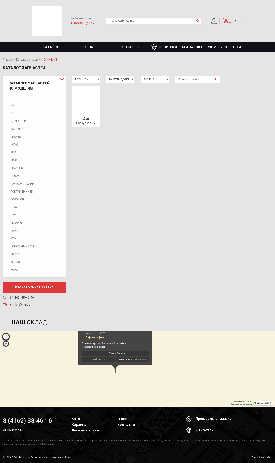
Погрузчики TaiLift (24, 246)
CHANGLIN (17, 168)
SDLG (14, 160)
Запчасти (17, 128)
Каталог (51, 47)
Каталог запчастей (28, 59)
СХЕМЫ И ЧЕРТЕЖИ (224, 47)
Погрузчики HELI (22, 191)
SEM (13, 152)
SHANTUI (16, 136)
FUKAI (14, 207)
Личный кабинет (86, 430)
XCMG (14, 144)
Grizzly (16, 254)
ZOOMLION (17, 199)
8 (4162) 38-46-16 (18, 297)
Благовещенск (82, 23)
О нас (90, 47)
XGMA (14, 269)
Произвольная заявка (177, 47)
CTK (13, 113)
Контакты (129, 47)
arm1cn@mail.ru (16, 304)
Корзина (79, 425)
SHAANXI (16, 222)
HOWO (14, 230)
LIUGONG (16, 175)
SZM (13, 215)
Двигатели (18, 121)
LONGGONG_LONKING (23, 183)
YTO (13, 238)
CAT (13, 105)
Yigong (15, 262)
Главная (8, 59)
